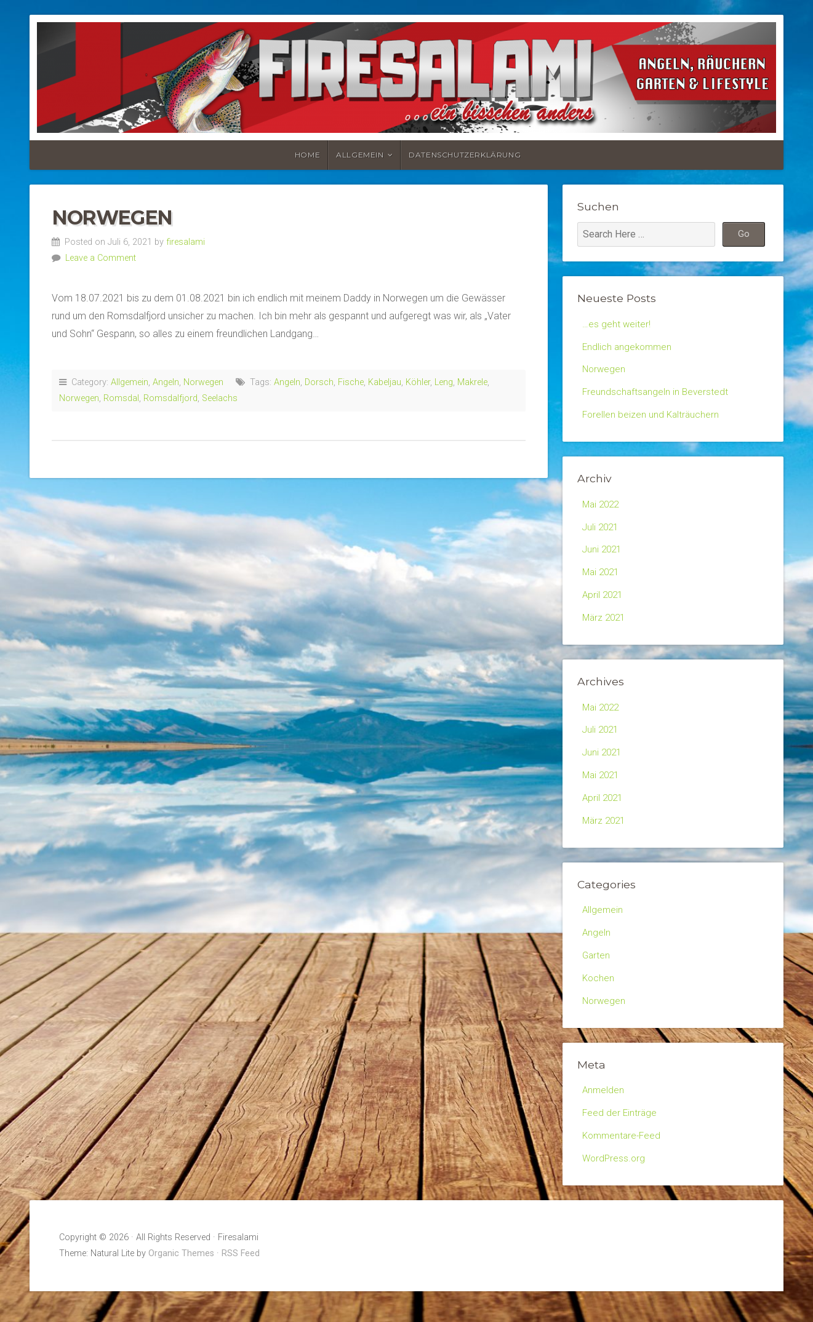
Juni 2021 (603, 558)
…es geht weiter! (616, 324)
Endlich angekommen (628, 348)
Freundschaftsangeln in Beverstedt (656, 396)
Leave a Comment (100, 258)
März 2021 (605, 629)
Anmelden (603, 1117)
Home (307, 154)
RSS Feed (241, 1284)
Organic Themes (181, 1284)
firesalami (185, 242)
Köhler (418, 382)
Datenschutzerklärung (465, 154)
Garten (596, 978)
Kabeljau (384, 382)
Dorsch (319, 382)
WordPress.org (614, 1188)
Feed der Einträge (620, 1140)
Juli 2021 (601, 534)
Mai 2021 (602, 582)
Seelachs (220, 398)
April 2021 (603, 605)
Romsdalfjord (170, 398)
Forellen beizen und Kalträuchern (652, 420)
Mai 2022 (602, 510)
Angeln (166, 382)
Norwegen (112, 217)
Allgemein (359, 154)
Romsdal (121, 398)
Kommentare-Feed (623, 1164)
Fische (351, 382)
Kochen (598, 1002)
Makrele (472, 382)
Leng (444, 382)
